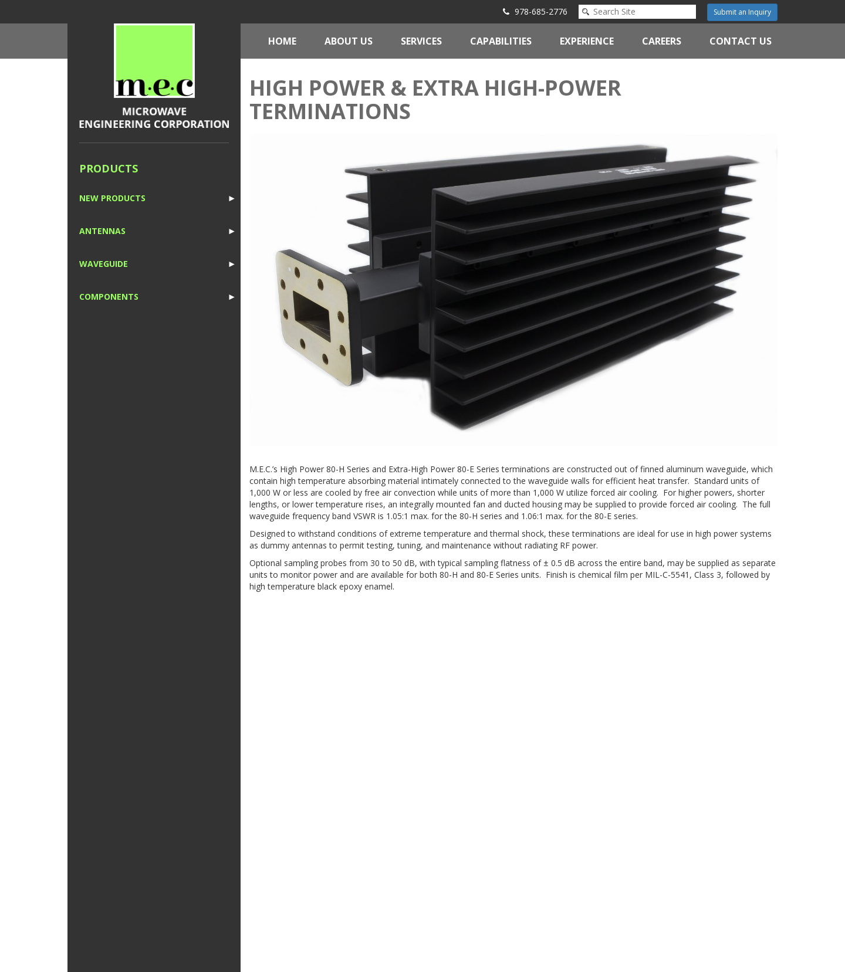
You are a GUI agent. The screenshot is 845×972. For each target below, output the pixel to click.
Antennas (102, 230)
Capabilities (501, 41)
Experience (587, 41)
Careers (661, 41)
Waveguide (103, 263)
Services (421, 41)
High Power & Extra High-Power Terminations (435, 99)
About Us (349, 41)
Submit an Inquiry (742, 12)
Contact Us (740, 41)
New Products (112, 198)
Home (282, 41)
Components (108, 296)
